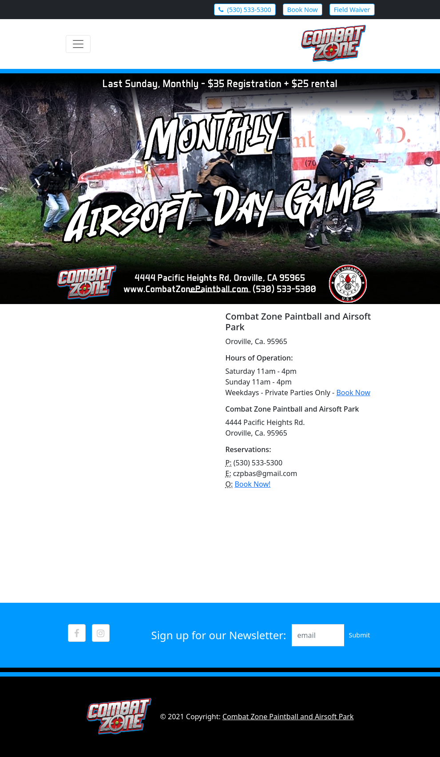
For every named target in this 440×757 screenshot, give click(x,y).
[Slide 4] (244, 292)
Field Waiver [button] (352, 9)
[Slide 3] (228, 292)
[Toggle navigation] (78, 44)
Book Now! (252, 484)
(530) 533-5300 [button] (244, 9)
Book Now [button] (302, 9)
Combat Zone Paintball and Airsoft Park (288, 716)
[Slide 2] (212, 292)
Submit (359, 635)
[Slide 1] (196, 292)
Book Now (353, 392)
